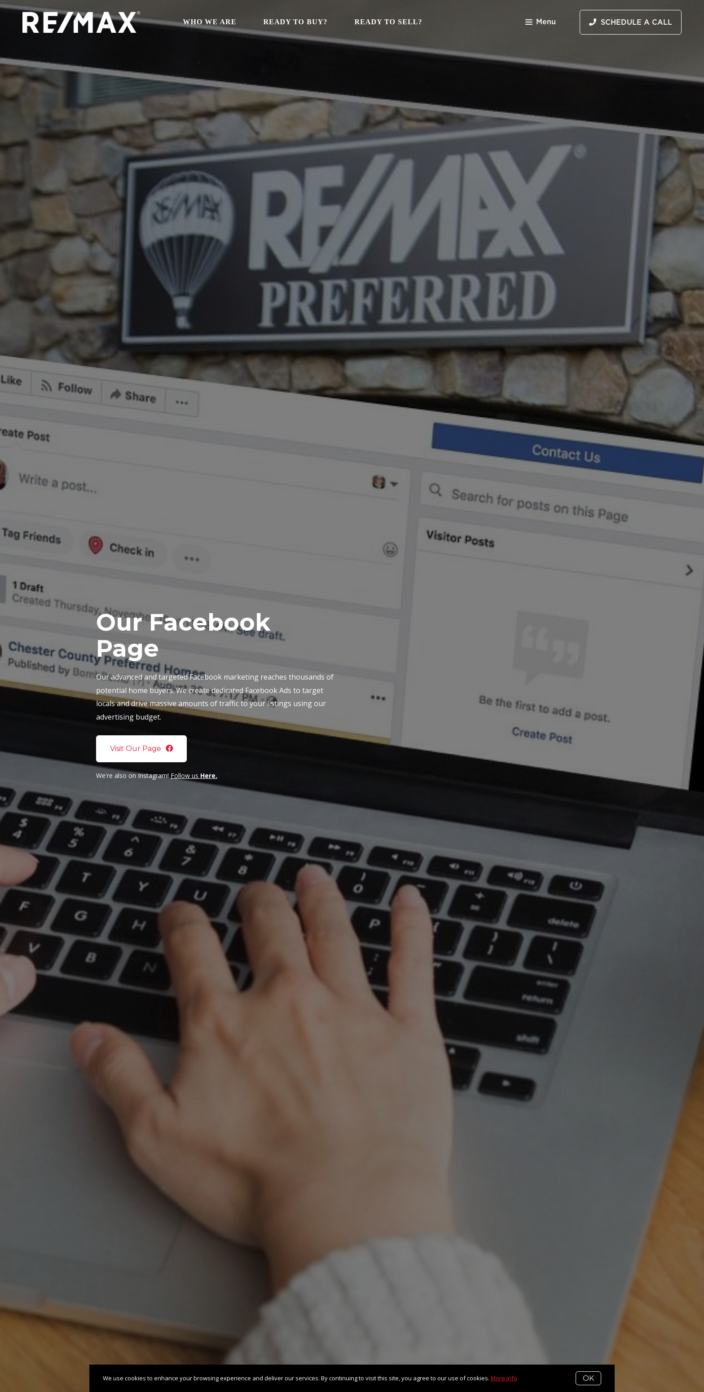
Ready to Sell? (388, 22)
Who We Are (209, 22)
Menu (540, 22)
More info (504, 1378)
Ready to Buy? (295, 22)
